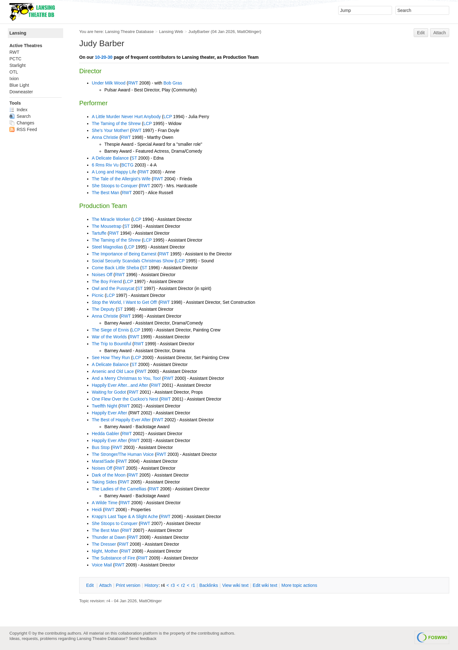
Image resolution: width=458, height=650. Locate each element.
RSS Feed (23, 129)
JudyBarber (198, 31)
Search (19, 116)
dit (90, 585)
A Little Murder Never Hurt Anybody (126, 116)
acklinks (208, 585)
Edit (421, 32)
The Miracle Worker (111, 219)
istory (151, 585)
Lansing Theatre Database (129, 31)
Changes (21, 122)
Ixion (14, 78)
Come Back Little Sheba (115, 267)
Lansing (17, 33)
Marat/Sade (103, 461)
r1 (193, 585)
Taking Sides (104, 481)
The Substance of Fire (113, 557)
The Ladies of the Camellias (119, 488)
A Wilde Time (105, 502)
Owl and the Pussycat (113, 288)
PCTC (15, 58)
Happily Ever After (109, 412)
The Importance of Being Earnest (124, 253)
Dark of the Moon (108, 475)
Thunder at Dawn (108, 537)
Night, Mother (105, 551)
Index (18, 109)
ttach (105, 585)
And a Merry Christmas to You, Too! (126, 378)
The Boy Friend (107, 281)
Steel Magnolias (107, 246)
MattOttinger (248, 31)
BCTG (127, 164)
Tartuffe (99, 233)
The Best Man (105, 192)
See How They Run (111, 357)
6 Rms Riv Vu (105, 164)
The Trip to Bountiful (111, 343)
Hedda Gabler (105, 433)
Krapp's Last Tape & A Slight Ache (125, 516)
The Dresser (104, 544)
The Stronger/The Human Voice (123, 454)
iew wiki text (235, 585)
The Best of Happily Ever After (121, 419)
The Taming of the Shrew (116, 123)
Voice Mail (102, 564)
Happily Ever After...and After (120, 385)
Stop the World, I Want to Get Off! (124, 302)
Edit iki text (265, 585)
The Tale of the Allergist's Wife (121, 178)
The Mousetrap (106, 226)
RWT (133, 82)
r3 (173, 585)
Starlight (17, 65)
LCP (167, 116)
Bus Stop (101, 447)
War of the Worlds (109, 336)
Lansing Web (171, 31)
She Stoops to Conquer (115, 185)
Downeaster (21, 91)
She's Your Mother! (110, 130)
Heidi (97, 509)
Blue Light (19, 85)
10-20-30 (104, 57)
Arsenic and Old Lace (113, 371)
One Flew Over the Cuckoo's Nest (125, 398)
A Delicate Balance (110, 158)
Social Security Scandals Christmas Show (133, 260)
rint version (128, 585)
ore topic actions (299, 585)
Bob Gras (172, 82)
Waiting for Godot (109, 392)
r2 (183, 585)
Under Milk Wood (108, 82)
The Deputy (103, 309)
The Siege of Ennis (110, 329)
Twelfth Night (104, 405)
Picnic (97, 295)
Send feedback (143, 638)
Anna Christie (105, 137)
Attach (439, 32)
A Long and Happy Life (114, 171)
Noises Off (102, 274)
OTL (13, 71)
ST (134, 158)
